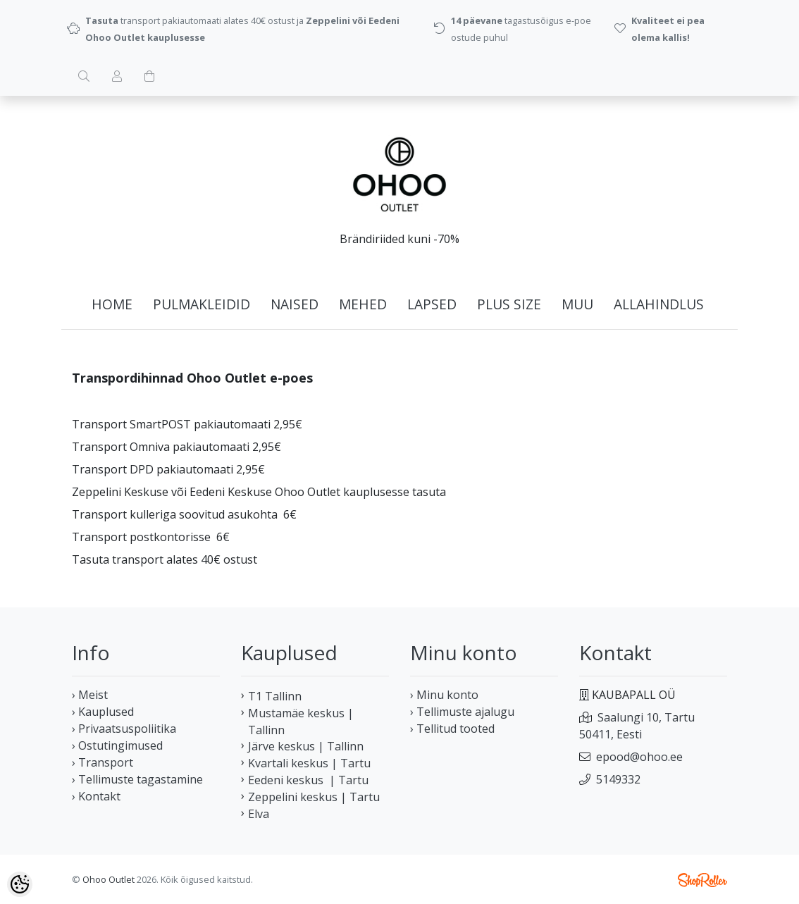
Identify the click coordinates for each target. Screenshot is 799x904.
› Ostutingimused (117, 745)
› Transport (102, 762)
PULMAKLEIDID (201, 304)
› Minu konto (444, 694)
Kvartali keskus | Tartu (309, 763)
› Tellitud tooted (452, 728)
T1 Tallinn (275, 696)
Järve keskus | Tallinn (306, 746)
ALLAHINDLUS (659, 304)
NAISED (294, 304)
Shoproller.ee (702, 880)
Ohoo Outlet (108, 879)
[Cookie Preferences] (19, 884)
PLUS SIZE (509, 304)
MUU (577, 304)
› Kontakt (96, 796)
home (112, 304)
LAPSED (432, 304)
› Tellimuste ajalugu (462, 711)
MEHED (363, 304)
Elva (258, 814)
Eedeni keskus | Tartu (308, 780)
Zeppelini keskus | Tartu (314, 797)
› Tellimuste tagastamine (137, 779)
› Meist (90, 694)
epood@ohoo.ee (639, 756)
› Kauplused (103, 711)
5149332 (618, 779)
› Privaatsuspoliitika (124, 728)
